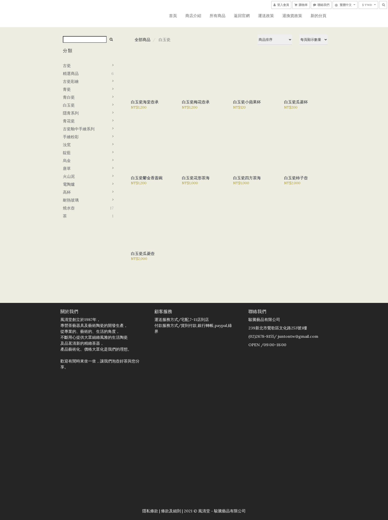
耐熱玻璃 (71, 200)
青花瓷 (69, 120)
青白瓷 (69, 97)
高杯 (67, 192)
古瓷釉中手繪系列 (79, 128)
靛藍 (67, 152)
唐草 (67, 168)
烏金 (67, 160)
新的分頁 (318, 15)
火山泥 (69, 176)
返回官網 (242, 15)
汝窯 (67, 144)
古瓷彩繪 (71, 81)
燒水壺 (69, 207)
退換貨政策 (292, 15)
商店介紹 (193, 15)
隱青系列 (71, 113)
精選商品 (71, 73)
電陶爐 (69, 184)
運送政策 (266, 15)
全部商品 (142, 39)
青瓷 (67, 89)
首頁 (173, 15)
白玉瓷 (69, 105)
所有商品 (217, 15)
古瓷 (67, 65)
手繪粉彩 (71, 136)
